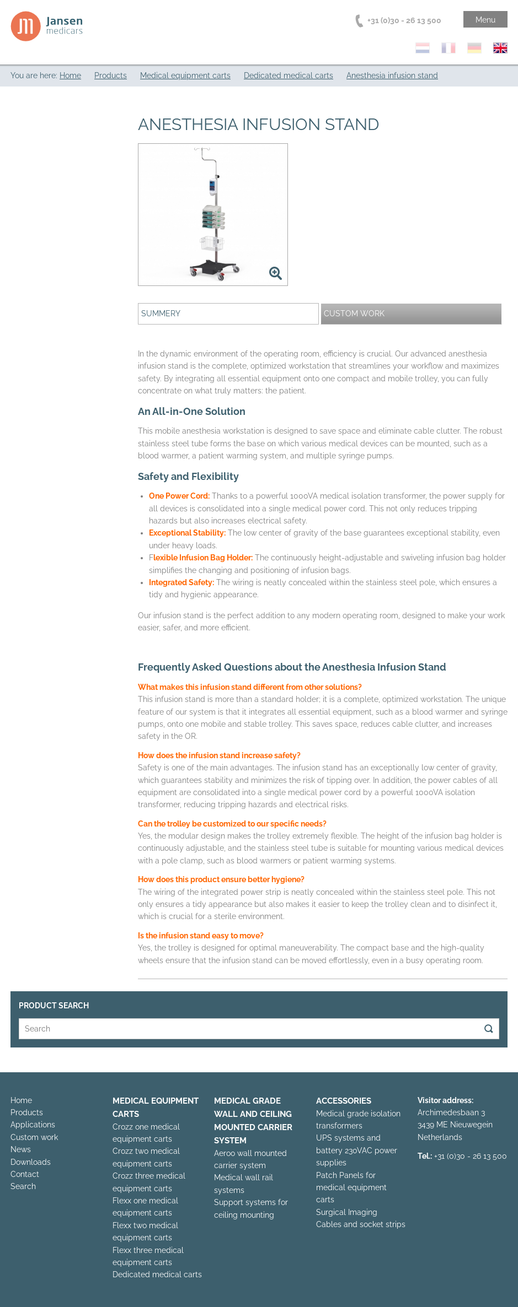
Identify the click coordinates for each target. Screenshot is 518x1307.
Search (23, 1186)
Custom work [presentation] (354, 313)
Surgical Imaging (346, 1212)
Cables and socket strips (360, 1224)
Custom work (34, 1137)
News (20, 1149)
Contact (24, 1174)
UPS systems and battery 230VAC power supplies (356, 1150)
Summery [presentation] (160, 313)
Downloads (30, 1162)
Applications (32, 1124)
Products (26, 1112)
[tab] (228, 314)
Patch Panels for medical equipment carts (351, 1188)
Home (21, 1100)
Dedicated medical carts (157, 1274)
